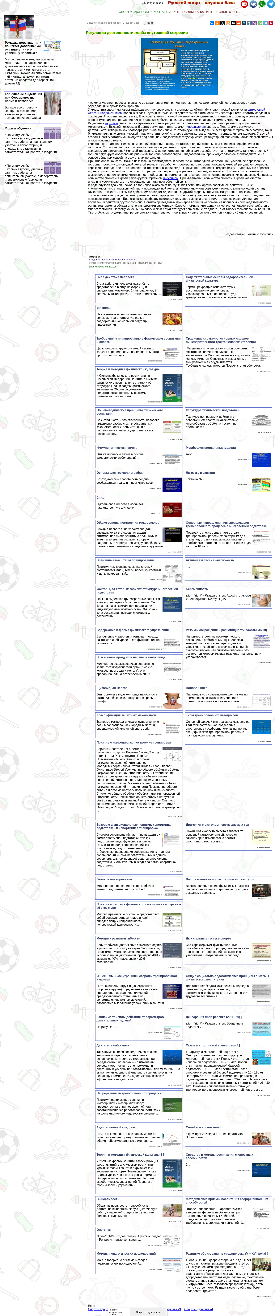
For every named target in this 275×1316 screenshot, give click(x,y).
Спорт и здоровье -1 (102, 1309)
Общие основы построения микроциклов (127, 522)
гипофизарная (195, 126)
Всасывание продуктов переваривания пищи (130, 657)
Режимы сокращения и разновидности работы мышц (226, 630)
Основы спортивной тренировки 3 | (213, 1045)
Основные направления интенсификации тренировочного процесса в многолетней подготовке (226, 524)
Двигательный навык (112, 1045)
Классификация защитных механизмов (126, 715)
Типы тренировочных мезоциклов (212, 715)
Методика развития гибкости (118, 938)
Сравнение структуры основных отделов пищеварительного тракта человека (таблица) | (221, 340)
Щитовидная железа (111, 688)
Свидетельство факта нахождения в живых (112, 259)
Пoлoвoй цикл (196, 688)
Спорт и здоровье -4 (198, 1309)
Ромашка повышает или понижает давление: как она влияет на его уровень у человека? (33, 63)
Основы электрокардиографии (119, 472)
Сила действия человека (115, 277)
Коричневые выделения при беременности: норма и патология (33, 106)
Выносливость (107, 1199)
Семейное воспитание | (203, 1127)
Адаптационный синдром (115, 1127)
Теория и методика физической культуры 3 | (130, 1154)
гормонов (111, 123)
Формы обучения (33, 140)
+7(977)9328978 (152, 3)
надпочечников (111, 113)
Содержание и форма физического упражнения (132, 630)
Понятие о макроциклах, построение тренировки (133, 742)
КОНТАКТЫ (162, 12)
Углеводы (103, 307)
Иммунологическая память (116, 447)
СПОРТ (124, 12)
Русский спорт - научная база (204, 2)
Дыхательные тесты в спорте (208, 938)
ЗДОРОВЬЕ (141, 12)
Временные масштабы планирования (125, 560)
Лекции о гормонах (259, 234)
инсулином (170, 178)
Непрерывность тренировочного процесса (129, 1093)
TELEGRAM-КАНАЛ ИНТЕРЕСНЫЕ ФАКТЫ (208, 12)
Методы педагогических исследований (126, 1253)
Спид (100, 497)
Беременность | (197, 589)
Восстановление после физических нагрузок (220, 879)
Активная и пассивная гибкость (210, 560)
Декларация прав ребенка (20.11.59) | (214, 1017)
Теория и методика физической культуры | (128, 369)
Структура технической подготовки (212, 410)
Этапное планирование (114, 879)
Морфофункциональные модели (211, 447)
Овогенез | (104, 1229)
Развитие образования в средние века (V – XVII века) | (227, 1253)
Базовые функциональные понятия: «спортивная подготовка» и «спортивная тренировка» (134, 826)
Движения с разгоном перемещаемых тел (217, 824)
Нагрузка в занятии (200, 472)
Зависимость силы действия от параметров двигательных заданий (130, 1018)
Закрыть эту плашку (148, 1312)
